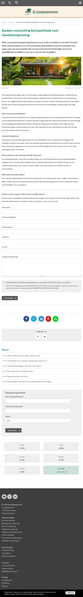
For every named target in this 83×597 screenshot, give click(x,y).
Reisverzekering (8, 535)
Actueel (11, 22)
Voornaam (6, 207)
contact (45, 201)
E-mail (5, 247)
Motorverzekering (9, 526)
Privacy (4, 586)
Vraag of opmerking (10, 257)
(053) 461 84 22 (9, 513)
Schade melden (7, 568)
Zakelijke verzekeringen (11, 541)
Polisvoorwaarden (9, 556)
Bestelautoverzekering (10, 523)
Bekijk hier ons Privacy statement (46, 288)
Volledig (61, 470)
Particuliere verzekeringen (12, 538)
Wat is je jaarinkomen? (14, 396)
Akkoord (70, 593)
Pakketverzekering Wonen (12, 532)
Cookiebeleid (7, 580)
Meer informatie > (38, 594)
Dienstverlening (8, 550)
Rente (7, 416)
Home (4, 22)
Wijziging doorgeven (9, 571)
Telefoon (5, 237)
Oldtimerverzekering (10, 529)
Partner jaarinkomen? (14, 406)
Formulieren (6, 553)
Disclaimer (6, 583)
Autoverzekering (8, 520)
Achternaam (7, 227)
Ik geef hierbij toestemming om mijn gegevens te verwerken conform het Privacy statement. (38, 282)
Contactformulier (8, 566)
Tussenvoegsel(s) (9, 217)
